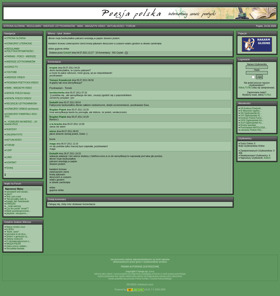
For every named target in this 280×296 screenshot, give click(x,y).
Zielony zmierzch (14, 239)
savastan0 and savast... (17, 192)
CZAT (9, 150)
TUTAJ (267, 95)
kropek (53, 67)
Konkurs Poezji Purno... (251, 118)
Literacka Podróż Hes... (251, 130)
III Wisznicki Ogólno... (250, 111)
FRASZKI (11, 204)
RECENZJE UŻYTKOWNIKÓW (21, 103)
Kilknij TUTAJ (245, 87)
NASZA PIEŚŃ (13, 244)
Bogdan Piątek (57, 109)
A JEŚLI (10, 229)
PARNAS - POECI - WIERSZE (21, 56)
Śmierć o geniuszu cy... (17, 236)
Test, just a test (13, 196)
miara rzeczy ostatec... (17, 246)
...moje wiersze (13, 206)
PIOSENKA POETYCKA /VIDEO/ (22, 82)
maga (52, 143)
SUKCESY (11, 129)
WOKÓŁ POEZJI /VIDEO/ (18, 98)
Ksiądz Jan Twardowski (17, 201)
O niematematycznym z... (18, 241)
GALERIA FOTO (14, 134)
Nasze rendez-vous (15, 227)
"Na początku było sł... (17, 199)
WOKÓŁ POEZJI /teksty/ (18, 93)
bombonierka (57, 92)
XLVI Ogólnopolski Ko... (251, 123)
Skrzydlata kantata (15, 248)
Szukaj (9, 168)
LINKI (9, 157)
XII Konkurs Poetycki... (251, 108)
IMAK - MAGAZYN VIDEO (91, 26)
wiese (52, 131)
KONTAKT (11, 162)
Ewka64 (67, 53)
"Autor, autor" (12, 232)
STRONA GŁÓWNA (14, 26)
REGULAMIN (34, 26)
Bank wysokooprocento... (18, 211)
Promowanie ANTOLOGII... (253, 127)
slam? (9, 194)
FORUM (130, 26)
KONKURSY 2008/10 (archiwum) (22, 109)
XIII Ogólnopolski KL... (251, 113)
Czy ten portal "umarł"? (17, 208)
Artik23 (267, 158)
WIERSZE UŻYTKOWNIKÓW (59, 26)
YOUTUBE (11, 72)
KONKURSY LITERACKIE (19, 43)
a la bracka (55, 124)
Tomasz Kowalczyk (60, 80)
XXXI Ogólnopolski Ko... (252, 120)
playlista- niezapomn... (17, 213)
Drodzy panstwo (248, 125)
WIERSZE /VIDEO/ (15, 77)
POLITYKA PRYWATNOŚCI (19, 51)
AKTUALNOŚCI (115, 26)
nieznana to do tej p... (16, 234)
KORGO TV (12, 67)
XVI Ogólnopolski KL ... (251, 115)
